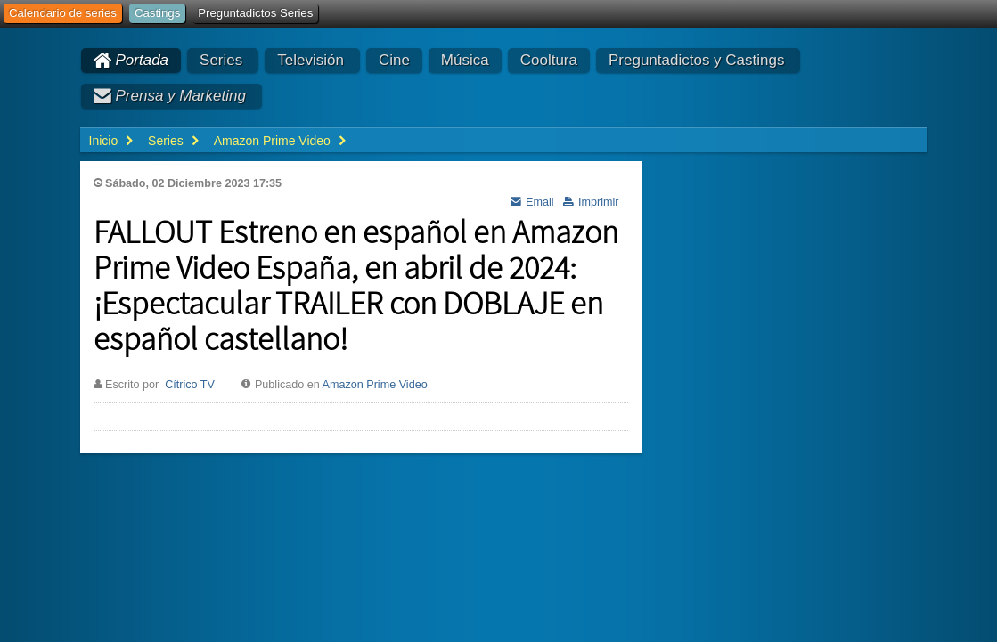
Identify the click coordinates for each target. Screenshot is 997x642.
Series (221, 60)
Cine (394, 60)
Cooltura (548, 60)
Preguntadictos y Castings (697, 60)
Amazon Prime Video (375, 384)
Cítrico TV (190, 384)
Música (465, 60)
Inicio (103, 141)
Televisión (310, 60)
